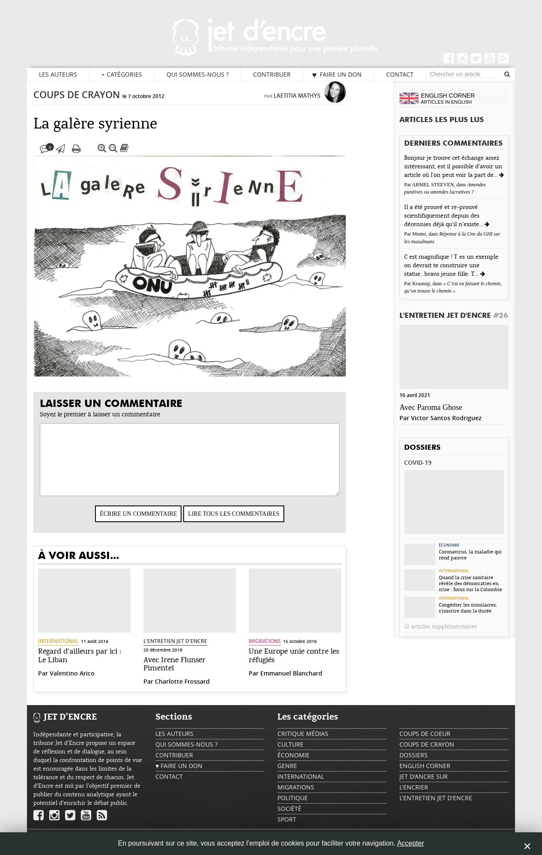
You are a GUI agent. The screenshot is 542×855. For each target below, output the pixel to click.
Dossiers (422, 447)
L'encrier (413, 796)
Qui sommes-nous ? (198, 74)
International (76, 649)
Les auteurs (58, 74)
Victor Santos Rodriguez (446, 418)
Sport (286, 828)
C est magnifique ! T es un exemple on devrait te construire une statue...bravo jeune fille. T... (451, 265)
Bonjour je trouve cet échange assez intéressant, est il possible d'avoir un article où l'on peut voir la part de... (453, 166)
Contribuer (272, 74)
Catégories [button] (121, 74)
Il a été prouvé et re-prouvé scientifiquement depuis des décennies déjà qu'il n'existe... (444, 215)
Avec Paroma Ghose (430, 407)
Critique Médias (302, 742)
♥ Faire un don (337, 74)
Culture (290, 753)
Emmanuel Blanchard (309, 682)
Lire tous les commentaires (251, 522)
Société (289, 817)
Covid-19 (418, 462)
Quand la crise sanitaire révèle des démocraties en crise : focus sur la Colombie (470, 583)
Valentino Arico (89, 682)
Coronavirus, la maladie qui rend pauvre (470, 554)
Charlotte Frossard (200, 690)
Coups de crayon (94, 103)
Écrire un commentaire (155, 522)
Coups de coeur (424, 742)
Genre (287, 774)
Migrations (282, 649)
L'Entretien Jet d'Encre (193, 649)
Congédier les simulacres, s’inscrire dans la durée (468, 607)
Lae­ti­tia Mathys (314, 104)
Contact (400, 74)
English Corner (424, 774)
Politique (292, 806)
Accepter (410, 843)
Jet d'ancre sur (423, 785)
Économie (449, 545)
